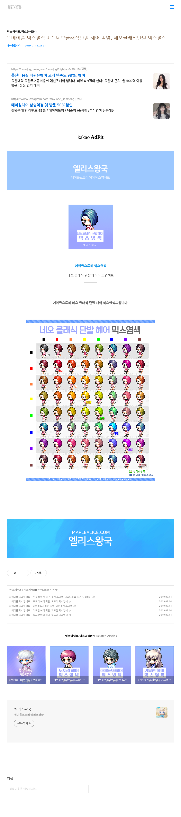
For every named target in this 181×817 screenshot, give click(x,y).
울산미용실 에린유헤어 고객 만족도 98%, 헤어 (48, 75)
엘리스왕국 (22, 709)
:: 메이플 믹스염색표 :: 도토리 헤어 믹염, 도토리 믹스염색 (38, 601)
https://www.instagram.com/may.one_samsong (42, 99)
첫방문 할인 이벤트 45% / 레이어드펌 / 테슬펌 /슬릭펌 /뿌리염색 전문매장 (63, 110)
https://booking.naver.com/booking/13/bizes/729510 (45, 69)
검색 (84, 789)
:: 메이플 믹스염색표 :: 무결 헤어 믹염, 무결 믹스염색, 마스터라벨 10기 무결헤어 (50, 597)
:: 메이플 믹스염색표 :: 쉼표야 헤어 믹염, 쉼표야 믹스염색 (38, 615)
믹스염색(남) (30, 590)
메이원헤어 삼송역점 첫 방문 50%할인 (42, 105)
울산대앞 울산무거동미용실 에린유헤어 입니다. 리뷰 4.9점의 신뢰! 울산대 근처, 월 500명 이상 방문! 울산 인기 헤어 (76, 83)
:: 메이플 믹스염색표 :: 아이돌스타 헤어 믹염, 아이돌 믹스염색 (40, 606)
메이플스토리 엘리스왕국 (29, 714)
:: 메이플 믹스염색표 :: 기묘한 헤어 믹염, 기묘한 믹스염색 (38, 610)
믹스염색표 (15, 590)
